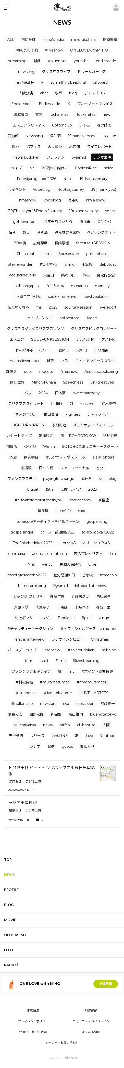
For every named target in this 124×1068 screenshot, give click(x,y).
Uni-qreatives (102, 382)
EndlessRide (86, 168)
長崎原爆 (62, 243)
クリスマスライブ (56, 71)
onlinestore (69, 318)
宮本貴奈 (21, 114)
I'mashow (27, 200)
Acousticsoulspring (101, 371)
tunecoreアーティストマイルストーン (48, 521)
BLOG (9, 904)
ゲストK (108, 339)
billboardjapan (27, 286)
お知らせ (87, 746)
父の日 (81, 350)
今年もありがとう (58, 221)
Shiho (70, 264)
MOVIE (10, 920)
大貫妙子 (42, 607)
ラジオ (35, 746)
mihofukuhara (83, 39)
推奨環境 (33, 1010)
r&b (66, 703)
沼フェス (33, 146)
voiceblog (108, 478)
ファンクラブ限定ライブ (31, 671)
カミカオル (55, 286)
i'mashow (68, 371)
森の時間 (104, 125)
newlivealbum (95, 296)
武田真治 (51, 414)
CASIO (30, 446)
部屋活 (11, 446)
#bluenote (57, 61)
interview (52, 650)
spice (108, 168)
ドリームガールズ (92, 71)
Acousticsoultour (25, 361)
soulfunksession (78, 307)
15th (49, 489)
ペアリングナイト (101, 232)
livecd (91, 318)
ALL (10, 39)
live (32, 168)
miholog (109, 650)
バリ (28, 393)
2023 (92, 489)
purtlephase (96, 253)
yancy (47, 564)
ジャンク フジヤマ (28, 596)
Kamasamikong (32, 585)
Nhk (31, 564)
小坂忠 (87, 264)
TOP (8, 859)
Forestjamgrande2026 (36, 178)
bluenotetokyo (103, 714)
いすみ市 (109, 136)
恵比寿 (85, 221)
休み (86, 275)
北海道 (74, 146)
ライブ (16, 168)
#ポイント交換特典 (97, 671)
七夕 (99, 468)
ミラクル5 (67, 543)
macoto (46, 371)
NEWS (9, 874)
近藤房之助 (80, 596)
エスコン (17, 339)
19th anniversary (83, 211)
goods (67, 746)
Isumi (46, 253)
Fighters (72, 414)
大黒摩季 (55, 146)
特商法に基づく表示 (33, 1032)
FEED (8, 950)
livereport (108, 307)
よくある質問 (91, 1032)
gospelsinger (21, 532)
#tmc (61, 660)
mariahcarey (80, 500)
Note (67, 178)
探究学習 (31, 457)
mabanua (79, 286)
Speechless (73, 382)
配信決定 (46, 436)
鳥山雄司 (76, 714)
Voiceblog (52, 200)
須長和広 (15, 714)
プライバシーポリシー (33, 1021)
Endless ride (49, 103)
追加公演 (110, 436)
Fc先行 (57, 403)
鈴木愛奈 (109, 403)
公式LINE (60, 735)
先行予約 (16, 735)
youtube (81, 61)
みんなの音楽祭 (67, 232)
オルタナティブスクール (93, 425)
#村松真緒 (24, 682)
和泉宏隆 (36, 714)
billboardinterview (90, 585)
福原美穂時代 (70, 564)
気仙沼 (55, 136)
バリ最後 (101, 350)
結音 (12, 232)
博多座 (43, 510)
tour (28, 660)
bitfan (65, 725)
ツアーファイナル (74, 468)
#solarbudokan (26, 157)
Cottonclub (62, 125)
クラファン (56, 157)
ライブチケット (39, 318)
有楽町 (73, 200)
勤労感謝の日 (64, 575)
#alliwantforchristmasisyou (38, 500)
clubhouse (86, 725)
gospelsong (96, 521)
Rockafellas (85, 114)
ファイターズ (98, 414)
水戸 (58, 93)
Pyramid (60, 585)
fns (39, 307)
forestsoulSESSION (93, 243)
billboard (100, 82)
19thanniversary (93, 178)
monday (102, 286)
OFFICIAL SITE (16, 935)
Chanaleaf (25, 253)
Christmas (100, 639)
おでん (45, 618)
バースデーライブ (22, 650)
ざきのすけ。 (26, 414)
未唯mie (82, 607)
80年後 (20, 243)
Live (89, 735)
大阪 (106, 725)
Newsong (34, 136)
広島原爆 (40, 243)
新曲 (37, 61)
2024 (43, 393)
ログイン (116, 7)
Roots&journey (70, 189)
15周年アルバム (28, 296)
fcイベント (17, 189)
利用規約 (91, 1010)
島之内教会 (106, 275)
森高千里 (103, 607)
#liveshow (54, 50)
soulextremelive (62, 296)
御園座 (103, 500)
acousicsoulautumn (49, 553)
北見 (64, 361)
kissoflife (63, 510)
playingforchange (58, 478)
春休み (86, 478)
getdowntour (25, 221)
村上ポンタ (24, 618)
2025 (53, 307)
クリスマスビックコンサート (94, 328)
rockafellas (58, 114)
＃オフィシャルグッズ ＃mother (88, 628)
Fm (113, 553)
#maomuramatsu (92, 682)
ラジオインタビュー (68, 639)
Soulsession (68, 253)
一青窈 (62, 607)
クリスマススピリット (26, 403)
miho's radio (53, 39)
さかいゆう (48, 264)
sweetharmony (86, 393)
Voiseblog (41, 189)
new (106, 114)
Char (92, 564)
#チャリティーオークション (30, 628)
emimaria (16, 553)
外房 (13, 457)
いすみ (84, 125)
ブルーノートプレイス (95, 103)
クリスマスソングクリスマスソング (35, 328)
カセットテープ (19, 436)
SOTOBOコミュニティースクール (90, 446)
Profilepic (66, 618)
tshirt (43, 660)
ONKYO (104, 221)
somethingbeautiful (68, 82)
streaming (17, 61)
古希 (38, 114)
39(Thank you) (103, 189)
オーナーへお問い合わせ (62, 1043)
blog (73, 93)
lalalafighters (103, 457)
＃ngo (103, 618)
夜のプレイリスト (88, 553)
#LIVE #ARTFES (93, 693)
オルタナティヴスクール (65, 457)
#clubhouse (26, 693)
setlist (110, 211)
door (28, 371)
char (44, 93)
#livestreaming (86, 660)
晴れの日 (68, 275)
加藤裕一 (108, 703)
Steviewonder (20, 264)
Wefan (49, 446)
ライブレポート (99, 146)
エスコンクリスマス (29, 125)
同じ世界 (17, 382)
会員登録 (106, 984)
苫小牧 (87, 575)
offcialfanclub (21, 703)
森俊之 (11, 371)
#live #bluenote (58, 693)
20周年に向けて (55, 168)
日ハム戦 (46, 468)
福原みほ (28, 39)
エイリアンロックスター (95, 361)
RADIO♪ (11, 965)
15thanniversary (81, 136)
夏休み (63, 350)
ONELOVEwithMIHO (89, 50)
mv (72, 671)
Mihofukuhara (44, 382)
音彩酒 (42, 232)
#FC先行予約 (27, 50)
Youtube (107, 735)
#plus (86, 618)
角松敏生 (103, 596)
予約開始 (59, 425)
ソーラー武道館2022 (57, 532)
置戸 (15, 146)
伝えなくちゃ (18, 307)
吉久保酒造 (25, 82)
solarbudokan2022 (97, 532)
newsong (26, 71)
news (48, 725)
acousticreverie (22, 275)
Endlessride (21, 103)
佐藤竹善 (57, 596)
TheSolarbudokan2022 (32, 543)
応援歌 (26, 468)
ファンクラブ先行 (21, 478)
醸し (26, 232)
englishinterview (29, 639)
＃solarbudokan (80, 650)
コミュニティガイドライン (91, 1021)
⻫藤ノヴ (21, 607)
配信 (51, 746)
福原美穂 (110, 39)
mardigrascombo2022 (26, 575)
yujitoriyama (25, 725)
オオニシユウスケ (97, 543)
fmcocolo (108, 575)
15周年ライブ (70, 489)
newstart (48, 703)
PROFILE (11, 889)
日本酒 (60, 393)
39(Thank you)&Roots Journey (35, 211)
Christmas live (82, 403)
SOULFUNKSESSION (50, 339)
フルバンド (85, 339)
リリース (37, 735)
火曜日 (48, 275)
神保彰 (56, 714)
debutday (108, 264)
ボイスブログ (95, 93)
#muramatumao (55, 682)
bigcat (33, 489)
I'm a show (95, 200)
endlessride (106, 61)
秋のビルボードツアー (33, 350)
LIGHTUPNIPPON (28, 425)
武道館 (13, 136)
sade (82, 510)
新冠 (50, 361)
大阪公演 (26, 93)
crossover (84, 703)
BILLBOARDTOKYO (78, 436)
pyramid (79, 157)
